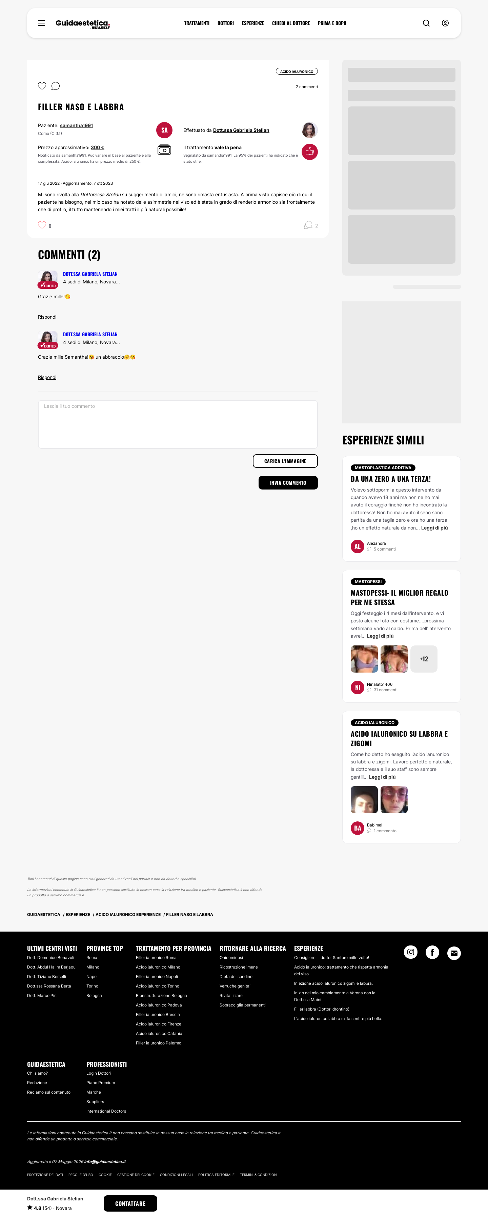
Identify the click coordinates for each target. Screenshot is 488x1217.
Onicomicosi (231, 957)
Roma (91, 957)
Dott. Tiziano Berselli (46, 976)
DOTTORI (226, 23)
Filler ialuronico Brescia (158, 1014)
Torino (92, 986)
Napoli (92, 976)
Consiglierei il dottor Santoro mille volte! (331, 957)
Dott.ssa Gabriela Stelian (241, 130)
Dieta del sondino (236, 976)
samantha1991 (76, 125)
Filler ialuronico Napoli (157, 976)
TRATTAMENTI (196, 23)
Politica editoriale (216, 1175)
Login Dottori (98, 1073)
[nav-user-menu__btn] (445, 23)
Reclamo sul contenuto (48, 1092)
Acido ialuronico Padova (159, 1004)
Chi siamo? (37, 1073)
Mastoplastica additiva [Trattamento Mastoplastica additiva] (383, 467)
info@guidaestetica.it (104, 1161)
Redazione (37, 1082)
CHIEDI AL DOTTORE (291, 23)
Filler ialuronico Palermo (158, 1042)
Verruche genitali (235, 986)
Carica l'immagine (285, 460)
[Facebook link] (432, 954)
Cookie (105, 1175)
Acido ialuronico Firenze (158, 1023)
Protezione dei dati (45, 1175)
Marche (93, 1092)
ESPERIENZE (253, 23)
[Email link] (454, 953)
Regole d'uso (80, 1175)
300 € (97, 147)
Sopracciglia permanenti (243, 1004)
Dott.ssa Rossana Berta (49, 986)
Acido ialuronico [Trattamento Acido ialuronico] (374, 722)
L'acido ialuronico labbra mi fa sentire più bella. (338, 1018)
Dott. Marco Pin (42, 995)
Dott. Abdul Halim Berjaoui (52, 967)
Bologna (94, 995)
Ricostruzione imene (239, 967)
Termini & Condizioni (259, 1175)
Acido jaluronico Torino (157, 986)
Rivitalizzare (231, 995)
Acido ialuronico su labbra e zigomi (399, 738)
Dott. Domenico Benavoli (50, 957)
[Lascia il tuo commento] (178, 424)
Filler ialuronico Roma (156, 957)
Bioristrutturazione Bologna (161, 995)
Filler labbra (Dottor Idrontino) (321, 1009)
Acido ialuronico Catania (159, 1033)
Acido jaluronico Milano (158, 967)
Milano (92, 967)
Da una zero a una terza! (391, 479)
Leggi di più (434, 528)
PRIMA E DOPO (332, 23)
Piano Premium (100, 1082)
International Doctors (106, 1111)
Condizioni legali (176, 1175)
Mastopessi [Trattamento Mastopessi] (368, 581)
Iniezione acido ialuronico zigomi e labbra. (333, 983)
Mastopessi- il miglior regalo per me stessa (400, 597)
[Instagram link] (411, 954)
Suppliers (95, 1101)
